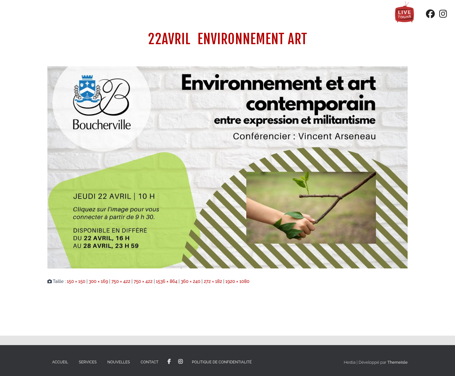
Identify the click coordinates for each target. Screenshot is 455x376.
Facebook (169, 362)
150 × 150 (76, 281)
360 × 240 (190, 281)
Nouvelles (118, 362)
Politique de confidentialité (222, 362)
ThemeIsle (397, 362)
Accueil (60, 362)
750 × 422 (120, 281)
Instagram (180, 362)
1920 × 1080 (237, 281)
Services (88, 362)
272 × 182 (213, 281)
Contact (149, 362)
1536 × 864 (166, 281)
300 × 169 (98, 281)
